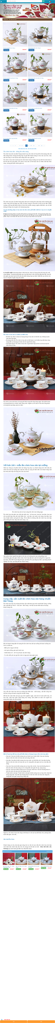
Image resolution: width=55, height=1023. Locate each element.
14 (41, 145)
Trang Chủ (5, 19)
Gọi (13, 1021)
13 (39, 145)
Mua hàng (6, 50)
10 (31, 145)
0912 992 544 (7, 1019)
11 (33, 145)
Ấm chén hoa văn (12, 19)
